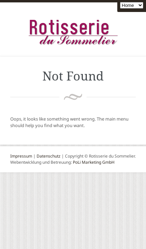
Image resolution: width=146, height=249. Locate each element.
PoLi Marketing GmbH (94, 162)
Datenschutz (49, 156)
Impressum (21, 156)
